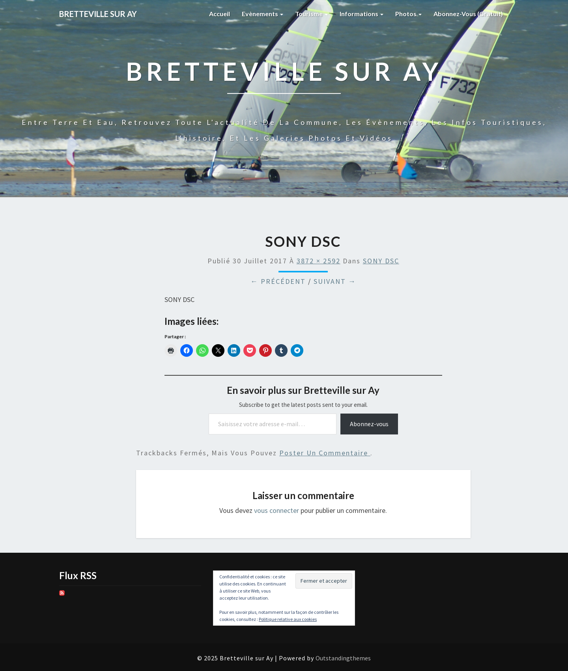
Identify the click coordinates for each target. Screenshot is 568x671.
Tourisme (311, 13)
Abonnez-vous (369, 424)
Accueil (219, 13)
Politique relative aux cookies (288, 619)
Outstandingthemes (343, 658)
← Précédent (278, 281)
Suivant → (335, 281)
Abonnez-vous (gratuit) (468, 13)
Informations (361, 13)
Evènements (262, 13)
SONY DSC (381, 260)
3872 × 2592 (318, 260)
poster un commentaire (324, 452)
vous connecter (276, 510)
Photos (408, 13)
